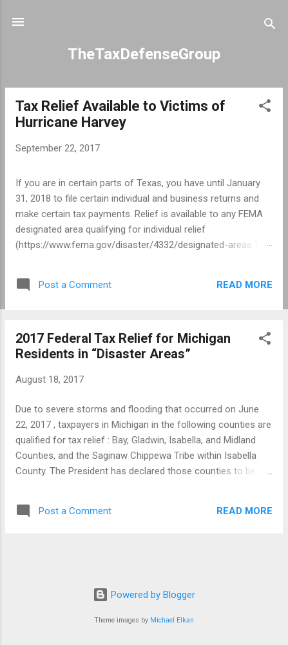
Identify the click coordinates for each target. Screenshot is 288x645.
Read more (244, 285)
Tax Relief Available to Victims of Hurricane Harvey (120, 114)
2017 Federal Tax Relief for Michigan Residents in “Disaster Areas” (123, 346)
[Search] (270, 26)
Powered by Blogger (144, 595)
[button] (265, 108)
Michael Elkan (172, 620)
